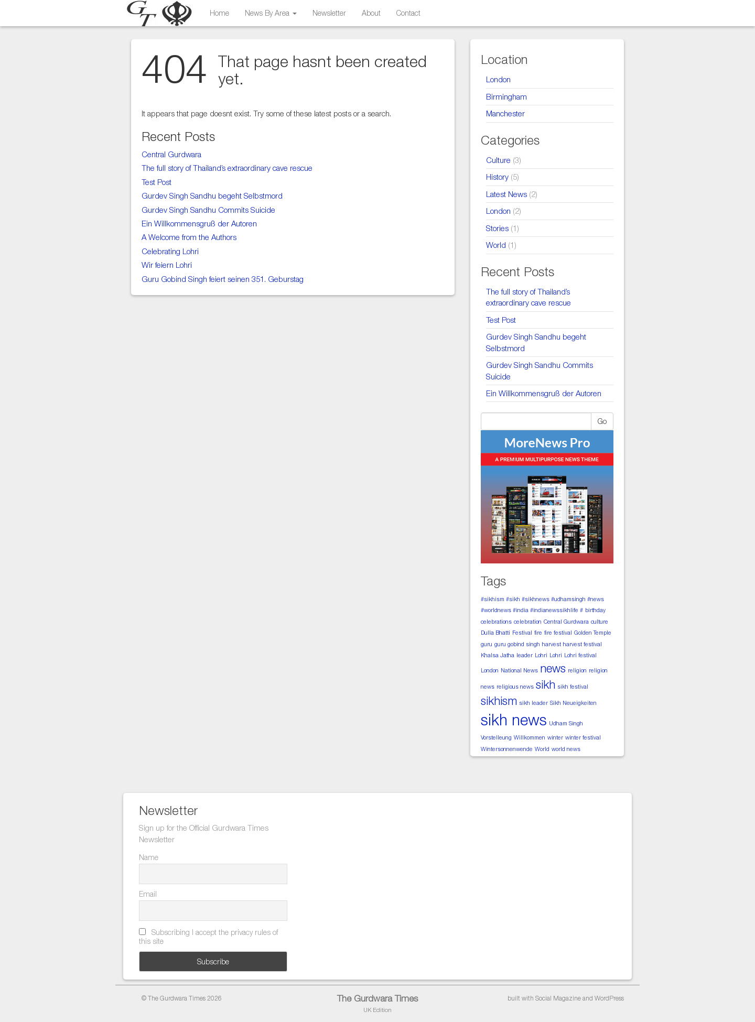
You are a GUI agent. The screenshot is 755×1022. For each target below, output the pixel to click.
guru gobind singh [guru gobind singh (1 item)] (517, 644)
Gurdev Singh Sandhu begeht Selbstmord (212, 195)
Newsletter (329, 12)
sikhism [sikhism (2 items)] (499, 701)
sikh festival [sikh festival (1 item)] (572, 686)
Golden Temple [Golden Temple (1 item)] (592, 632)
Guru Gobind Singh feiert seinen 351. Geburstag (223, 279)
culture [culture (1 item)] (599, 621)
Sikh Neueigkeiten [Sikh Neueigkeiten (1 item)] (573, 703)
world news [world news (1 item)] (566, 749)
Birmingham (506, 96)
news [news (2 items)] (553, 668)
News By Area (271, 12)
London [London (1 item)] (490, 670)
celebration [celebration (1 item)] (528, 621)
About (371, 12)
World (496, 244)
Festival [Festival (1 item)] (522, 632)
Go (602, 421)
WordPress (609, 998)
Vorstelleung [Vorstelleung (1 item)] (496, 737)
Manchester (505, 113)
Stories (497, 228)
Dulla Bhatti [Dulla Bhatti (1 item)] (495, 632)
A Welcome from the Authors (189, 237)
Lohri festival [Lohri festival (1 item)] (580, 655)
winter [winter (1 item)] (555, 737)
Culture (498, 160)
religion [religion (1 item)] (577, 670)
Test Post (156, 182)
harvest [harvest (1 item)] (551, 644)
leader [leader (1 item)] (524, 655)
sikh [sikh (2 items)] (545, 684)
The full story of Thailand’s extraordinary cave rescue (227, 167)
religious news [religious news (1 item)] (515, 686)
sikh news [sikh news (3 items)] (514, 720)
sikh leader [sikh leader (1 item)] (533, 703)
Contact (408, 12)
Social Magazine (558, 998)
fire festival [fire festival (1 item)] (558, 632)
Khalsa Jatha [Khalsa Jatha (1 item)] (497, 655)
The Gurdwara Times (377, 998)
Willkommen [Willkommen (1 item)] (529, 737)
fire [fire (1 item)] (538, 632)
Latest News (506, 194)
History (497, 176)
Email (148, 893)
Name (148, 857)
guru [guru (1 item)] (486, 644)
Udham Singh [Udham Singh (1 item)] (566, 723)
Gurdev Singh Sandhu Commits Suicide (208, 209)
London (498, 79)
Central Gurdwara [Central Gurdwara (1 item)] (566, 621)
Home (219, 12)
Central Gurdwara (171, 154)
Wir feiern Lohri (167, 264)
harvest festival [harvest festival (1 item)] (582, 644)
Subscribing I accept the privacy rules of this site (208, 936)
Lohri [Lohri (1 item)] (541, 655)
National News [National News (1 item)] (519, 670)
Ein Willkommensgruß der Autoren (199, 223)
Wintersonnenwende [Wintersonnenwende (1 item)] (507, 749)
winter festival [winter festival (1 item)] (583, 737)
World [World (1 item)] (542, 749)
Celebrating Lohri (170, 251)
